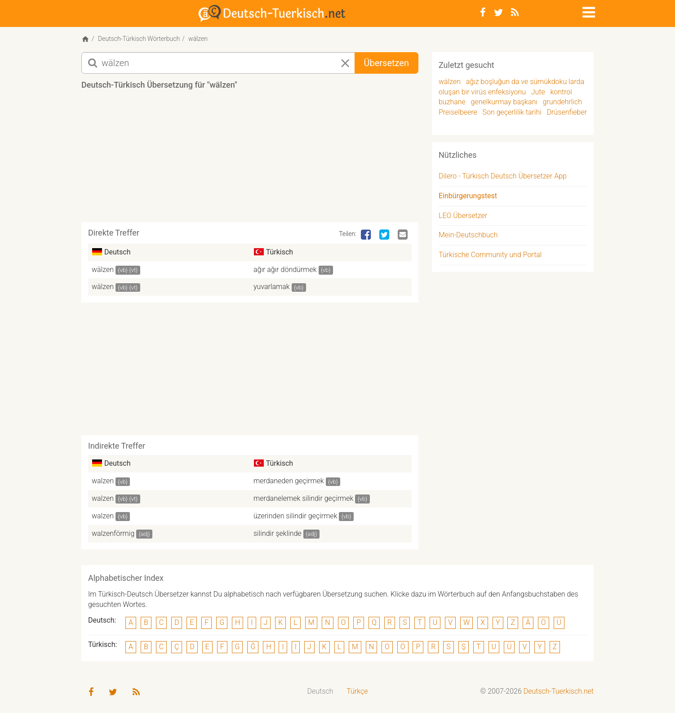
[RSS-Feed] (515, 12)
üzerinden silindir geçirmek (295, 516)
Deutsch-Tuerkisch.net (559, 691)
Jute (538, 92)
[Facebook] (483, 12)
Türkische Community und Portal (490, 254)
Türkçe (357, 691)
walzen (103, 481)
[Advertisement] (249, 159)
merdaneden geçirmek (288, 481)
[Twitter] (498, 12)
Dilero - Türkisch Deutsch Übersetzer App (503, 176)
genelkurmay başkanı (504, 102)
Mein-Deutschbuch (468, 235)
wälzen (103, 269)
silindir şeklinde (277, 533)
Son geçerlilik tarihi (512, 112)
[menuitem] (320, 691)
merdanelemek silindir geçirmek (303, 498)
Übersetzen (386, 63)
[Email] (403, 235)
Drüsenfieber (567, 112)
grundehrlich (562, 102)
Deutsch (320, 691)
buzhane (452, 102)
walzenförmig (113, 533)
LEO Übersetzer (463, 215)
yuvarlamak (271, 286)
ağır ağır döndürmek (285, 269)
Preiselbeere (458, 112)
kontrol (561, 92)
